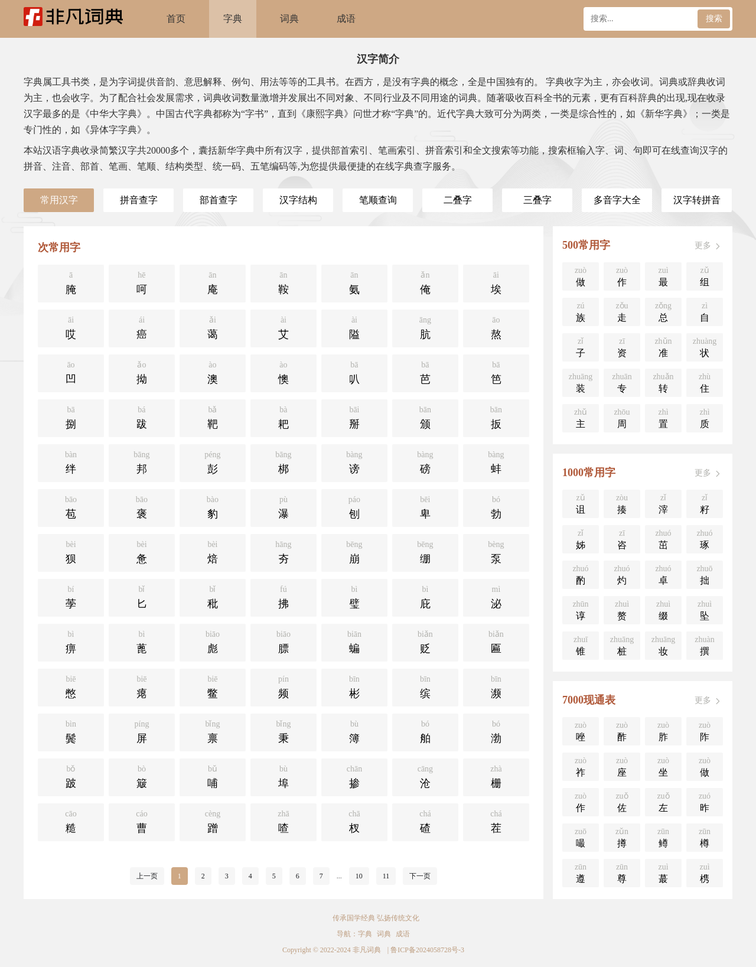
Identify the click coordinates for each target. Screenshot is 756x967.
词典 (289, 19)
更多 (709, 245)
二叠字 (458, 200)
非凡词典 (367, 950)
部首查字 (218, 200)
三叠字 (537, 200)
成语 (346, 19)
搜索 (714, 18)
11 (386, 876)
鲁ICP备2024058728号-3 (427, 950)
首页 (176, 19)
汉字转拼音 (697, 200)
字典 (232, 19)
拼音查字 (139, 200)
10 (359, 876)
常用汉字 (59, 200)
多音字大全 (617, 200)
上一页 (147, 876)
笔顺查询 (378, 200)
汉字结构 (298, 200)
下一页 (420, 876)
